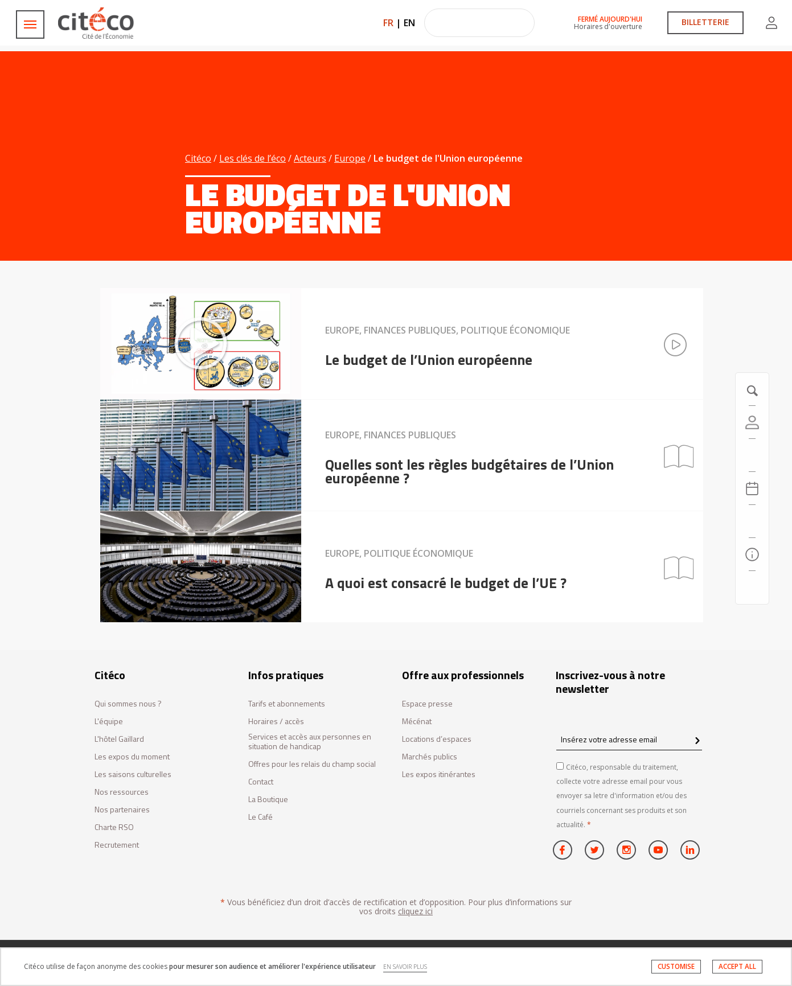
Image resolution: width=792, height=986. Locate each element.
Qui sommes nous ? (128, 704)
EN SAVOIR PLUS (405, 967)
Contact (260, 782)
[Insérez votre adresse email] (629, 739)
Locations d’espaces (436, 739)
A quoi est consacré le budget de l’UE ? (446, 583)
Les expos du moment (132, 756)
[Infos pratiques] (752, 554)
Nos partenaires (122, 809)
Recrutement (117, 845)
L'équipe (109, 721)
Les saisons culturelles (133, 774)
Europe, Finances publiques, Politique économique (447, 330)
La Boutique (268, 799)
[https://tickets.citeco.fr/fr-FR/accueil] (752, 455)
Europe (350, 158)
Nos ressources (122, 792)
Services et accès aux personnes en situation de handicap (309, 742)
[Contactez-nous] (752, 587)
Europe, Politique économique (399, 553)
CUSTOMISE (676, 966)
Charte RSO (114, 827)
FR (388, 23)
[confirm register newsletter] (697, 741)
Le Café (260, 817)
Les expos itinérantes (438, 774)
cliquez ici (415, 911)
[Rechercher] (752, 521)
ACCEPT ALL (737, 966)
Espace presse (427, 704)
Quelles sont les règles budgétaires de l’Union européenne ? (469, 471)
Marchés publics (429, 756)
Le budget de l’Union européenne (428, 360)
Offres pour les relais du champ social (312, 764)
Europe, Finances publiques (390, 435)
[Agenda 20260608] (752, 488)
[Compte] (752, 422)
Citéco (198, 158)
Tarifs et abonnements (286, 704)
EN (409, 23)
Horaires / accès (276, 721)
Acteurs (310, 158)
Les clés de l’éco (252, 158)
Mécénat (417, 721)
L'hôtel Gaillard (119, 739)
